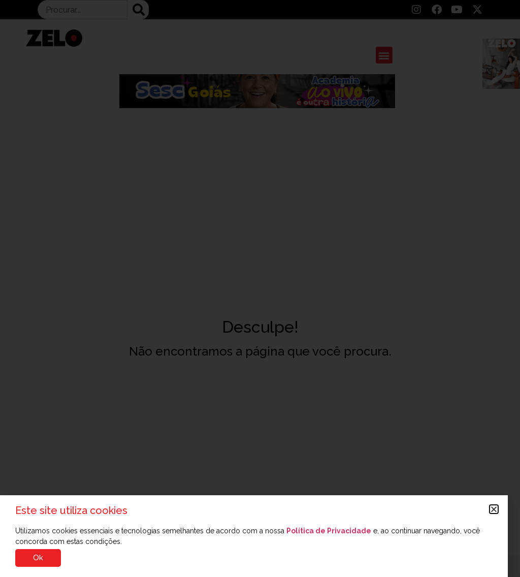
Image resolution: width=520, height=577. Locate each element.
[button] (494, 509)
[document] (260, 288)
